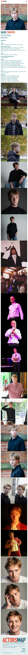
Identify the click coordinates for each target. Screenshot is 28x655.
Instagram (9, 35)
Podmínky (23, 648)
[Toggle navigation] (26, 1)
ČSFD (4, 35)
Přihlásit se (23, 651)
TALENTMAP (5, 646)
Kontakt (24, 650)
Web (6, 35)
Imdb (2, 35)
